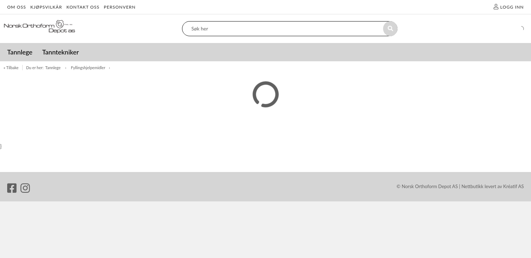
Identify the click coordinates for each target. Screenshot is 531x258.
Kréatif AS (513, 186)
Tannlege (53, 67)
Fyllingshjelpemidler (88, 67)
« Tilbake (11, 67)
